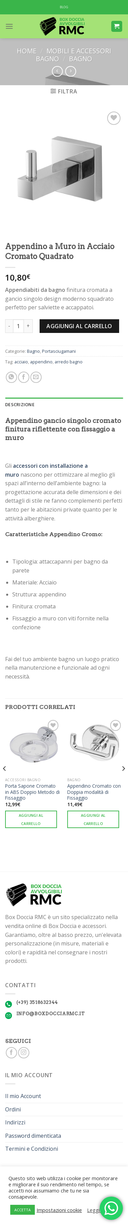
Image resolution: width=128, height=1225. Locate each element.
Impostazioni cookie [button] (59, 1210)
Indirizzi (15, 1122)
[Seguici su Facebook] (11, 1052)
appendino (41, 362)
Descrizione (19, 404)
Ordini (13, 1109)
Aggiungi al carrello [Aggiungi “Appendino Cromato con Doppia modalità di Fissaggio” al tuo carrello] (93, 819)
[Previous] (4, 782)
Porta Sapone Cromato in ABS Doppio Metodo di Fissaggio (32, 792)
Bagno (80, 58)
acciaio (21, 362)
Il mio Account (23, 1096)
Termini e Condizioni (31, 1148)
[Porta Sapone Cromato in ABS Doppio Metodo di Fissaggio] (33, 746)
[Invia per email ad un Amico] (36, 377)
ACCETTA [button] (22, 1209)
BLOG (64, 7)
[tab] (64, 404)
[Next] (123, 782)
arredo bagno (69, 362)
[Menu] (9, 26)
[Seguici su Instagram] (23, 1052)
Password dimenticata (33, 1135)
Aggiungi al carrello (79, 326)
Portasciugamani (59, 351)
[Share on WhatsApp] (11, 377)
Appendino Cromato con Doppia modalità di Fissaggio (94, 792)
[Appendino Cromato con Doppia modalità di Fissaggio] (95, 746)
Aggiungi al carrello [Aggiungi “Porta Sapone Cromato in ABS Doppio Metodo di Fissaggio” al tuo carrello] (31, 819)
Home (27, 50)
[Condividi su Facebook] (23, 377)
